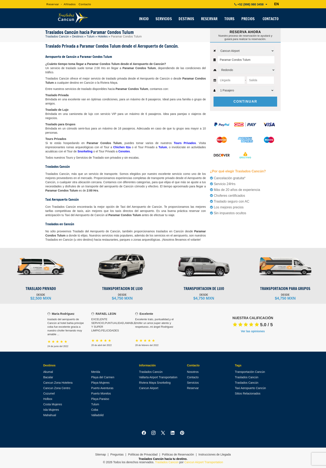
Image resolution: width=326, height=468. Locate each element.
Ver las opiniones (253, 331)
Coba (94, 409)
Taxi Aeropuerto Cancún (250, 388)
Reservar (52, 4)
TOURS (229, 19)
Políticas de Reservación (178, 454)
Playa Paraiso (100, 399)
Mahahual (49, 415)
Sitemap (100, 454)
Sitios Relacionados (248, 393)
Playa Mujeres (100, 382)
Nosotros (193, 371)
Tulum (90, 36)
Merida (95, 371)
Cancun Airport (148, 388)
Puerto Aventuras (102, 388)
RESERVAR (209, 19)
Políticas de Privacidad (143, 454)
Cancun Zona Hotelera (58, 382)
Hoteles (102, 36)
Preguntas (117, 454)
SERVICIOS (163, 19)
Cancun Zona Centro (56, 388)
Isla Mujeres (51, 409)
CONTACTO (271, 19)
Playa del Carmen (102, 377)
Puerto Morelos (101, 393)
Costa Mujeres (52, 404)
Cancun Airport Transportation (203, 462)
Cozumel (49, 393)
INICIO (143, 19)
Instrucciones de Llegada (214, 454)
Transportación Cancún (250, 371)
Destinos (77, 36)
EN (276, 4)
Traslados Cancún (57, 36)
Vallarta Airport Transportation (158, 377)
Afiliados (70, 4)
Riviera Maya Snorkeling (155, 382)
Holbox (47, 399)
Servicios (193, 382)
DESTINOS (186, 19)
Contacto (85, 4)
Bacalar (48, 377)
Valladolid (97, 415)
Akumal (48, 371)
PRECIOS (247, 19)
